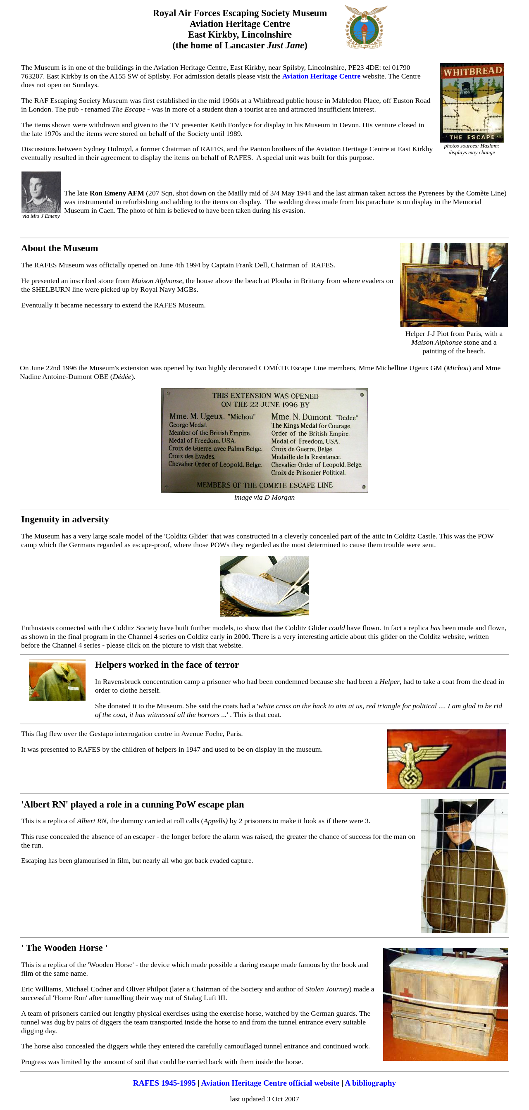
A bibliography (370, 1083)
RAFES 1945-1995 (164, 1083)
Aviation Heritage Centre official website (270, 1083)
